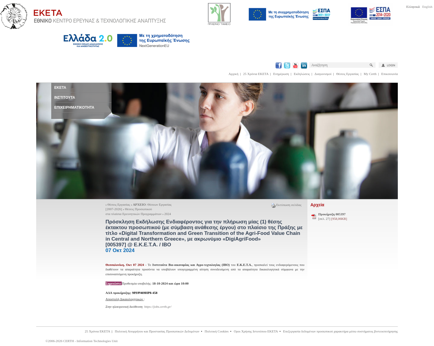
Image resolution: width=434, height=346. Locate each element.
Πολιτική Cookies (216, 331)
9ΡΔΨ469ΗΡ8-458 (144, 293)
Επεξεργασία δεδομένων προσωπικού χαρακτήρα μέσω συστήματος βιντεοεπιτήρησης (340, 331)
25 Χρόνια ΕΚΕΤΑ (256, 74)
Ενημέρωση (281, 74)
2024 (167, 214)
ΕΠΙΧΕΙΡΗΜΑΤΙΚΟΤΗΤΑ (74, 107)
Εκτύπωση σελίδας (286, 205)
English (427, 6)
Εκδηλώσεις (302, 74)
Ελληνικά (413, 6)
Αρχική (233, 74)
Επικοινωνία (389, 74)
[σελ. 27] (332, 216)
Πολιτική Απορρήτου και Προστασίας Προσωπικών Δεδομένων (157, 331)
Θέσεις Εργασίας (347, 74)
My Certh (370, 74)
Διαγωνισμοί (323, 74)
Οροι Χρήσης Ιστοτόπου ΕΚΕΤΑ (256, 331)
